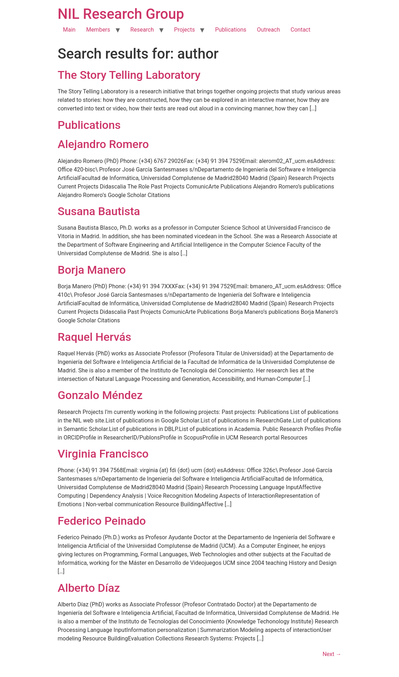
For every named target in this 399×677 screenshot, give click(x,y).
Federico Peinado (102, 521)
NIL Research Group (121, 14)
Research (142, 29)
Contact (300, 29)
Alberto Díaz (89, 588)
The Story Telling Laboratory (129, 75)
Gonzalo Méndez (100, 395)
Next (331, 654)
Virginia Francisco (103, 453)
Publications (230, 29)
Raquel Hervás (94, 337)
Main (69, 29)
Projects (184, 29)
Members (98, 29)
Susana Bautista (99, 211)
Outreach (268, 29)
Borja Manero (92, 270)
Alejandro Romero (103, 144)
